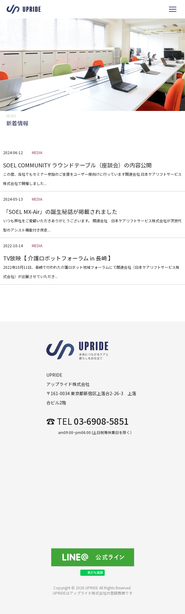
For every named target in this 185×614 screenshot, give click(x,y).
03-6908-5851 (101, 421)
